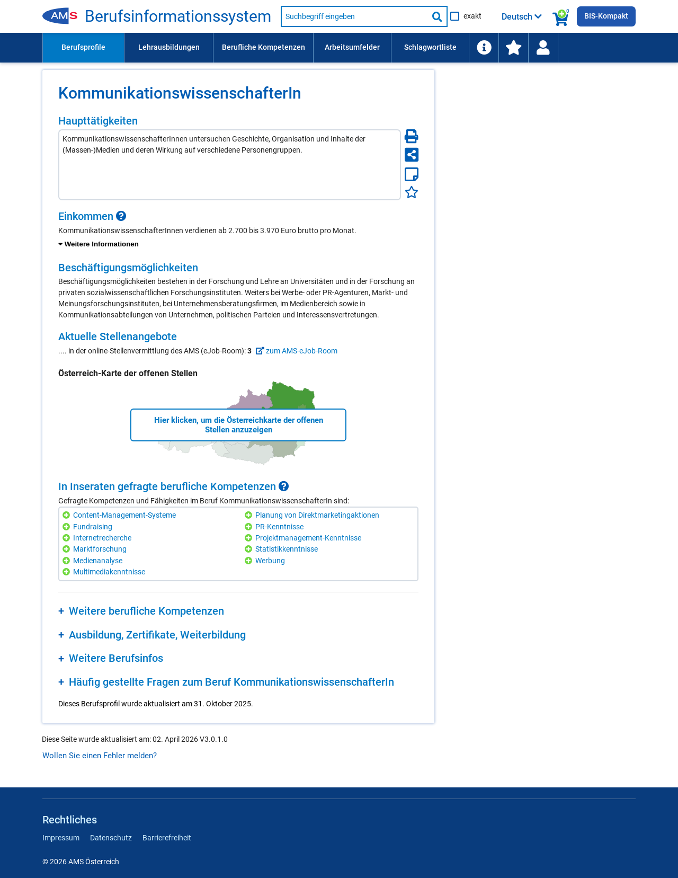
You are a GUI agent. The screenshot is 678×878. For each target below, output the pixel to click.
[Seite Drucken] (411, 136)
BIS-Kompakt (606, 16)
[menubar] (339, 48)
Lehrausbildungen (169, 47)
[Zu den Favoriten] (513, 48)
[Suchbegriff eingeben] (354, 16)
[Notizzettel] (411, 174)
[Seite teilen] (411, 155)
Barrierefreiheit (166, 837)
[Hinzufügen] (67, 515)
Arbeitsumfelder (352, 47)
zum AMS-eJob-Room (295, 351)
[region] (238, 230)
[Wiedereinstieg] (543, 48)
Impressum (60, 837)
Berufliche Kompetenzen (263, 47)
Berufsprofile (83, 47)
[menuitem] (83, 48)
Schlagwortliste (430, 47)
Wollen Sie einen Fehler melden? (99, 755)
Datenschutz (111, 837)
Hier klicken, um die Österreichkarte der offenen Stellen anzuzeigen (238, 424)
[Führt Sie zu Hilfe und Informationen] (483, 48)
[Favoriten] (411, 192)
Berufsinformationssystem (178, 16)
